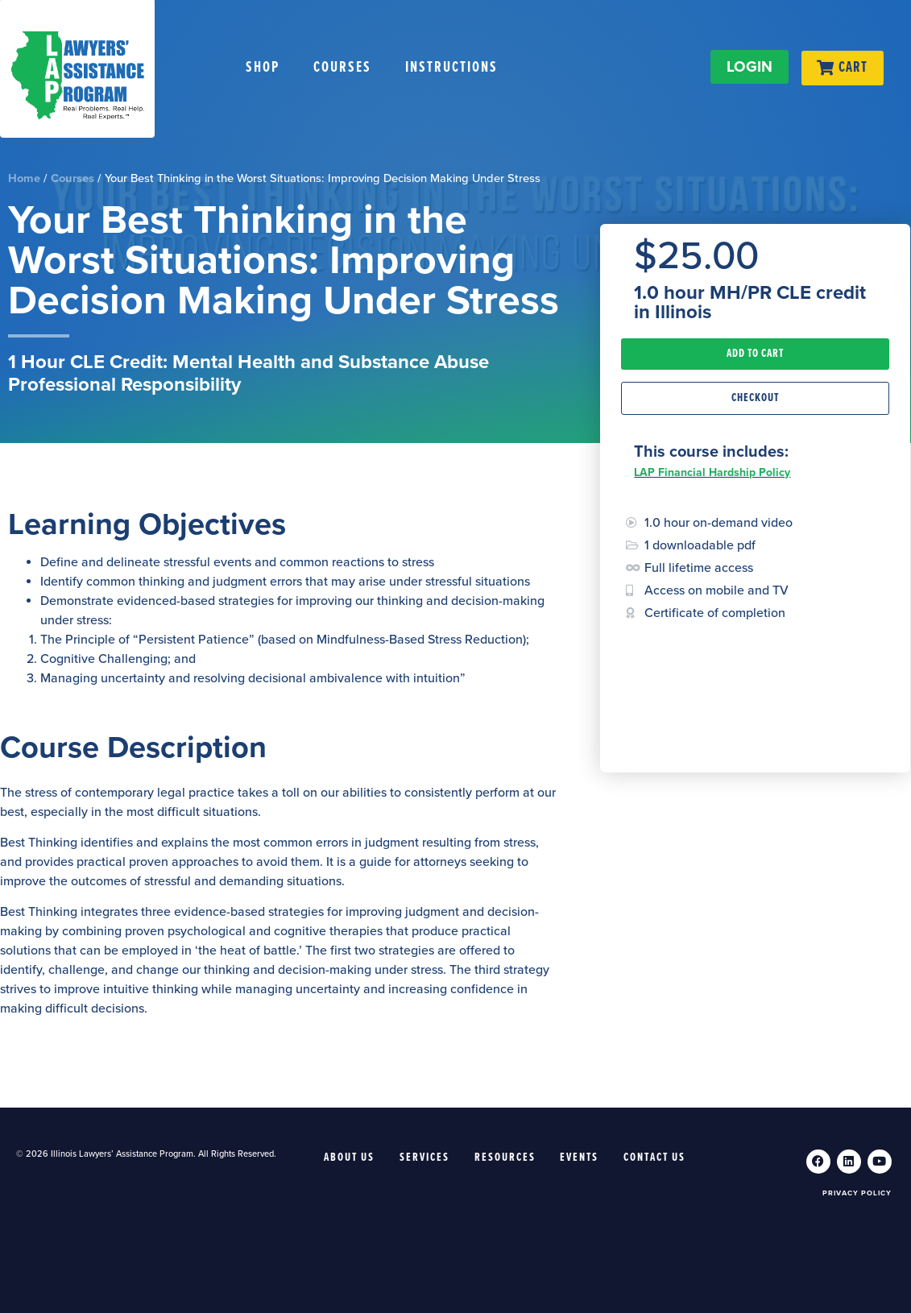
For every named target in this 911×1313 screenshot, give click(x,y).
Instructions (451, 67)
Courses (342, 67)
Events (580, 1157)
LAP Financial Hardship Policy (712, 472)
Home (24, 178)
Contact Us (655, 1157)
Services (424, 1157)
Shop (263, 67)
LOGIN (749, 67)
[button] (755, 354)
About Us (349, 1157)
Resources (505, 1157)
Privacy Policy (857, 1193)
